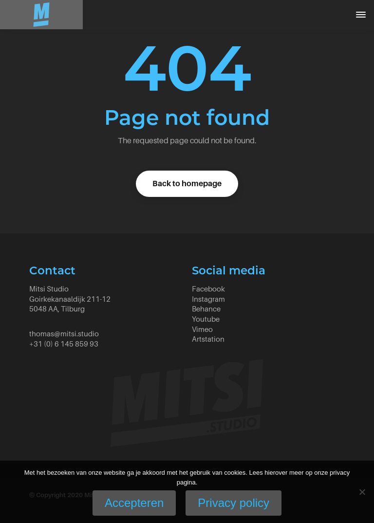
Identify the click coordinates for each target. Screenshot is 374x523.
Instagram (208, 299)
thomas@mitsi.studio (64, 333)
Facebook (208, 289)
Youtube (206, 319)
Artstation (208, 339)
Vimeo (202, 329)
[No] (362, 492)
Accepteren (134, 502)
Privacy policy (233, 502)
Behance (206, 309)
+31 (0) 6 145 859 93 (63, 344)
